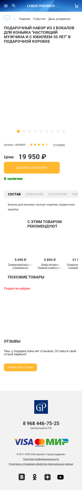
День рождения (59, 19)
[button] (18, 131)
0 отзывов (59, 144)
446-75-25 (41, 423)
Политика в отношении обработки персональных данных (41, 463)
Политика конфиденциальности (41, 459)
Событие (39, 19)
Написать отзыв (20, 367)
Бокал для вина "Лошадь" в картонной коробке (49, 267)
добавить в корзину (31, 167)
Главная (24, 19)
